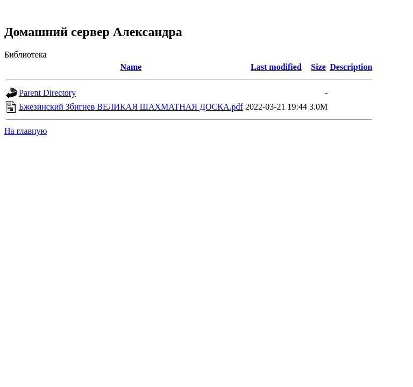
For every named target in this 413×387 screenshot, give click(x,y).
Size (318, 66)
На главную (25, 130)
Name (130, 66)
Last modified (276, 66)
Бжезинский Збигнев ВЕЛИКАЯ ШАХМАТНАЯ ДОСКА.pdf (131, 106)
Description (351, 66)
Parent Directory (47, 92)
